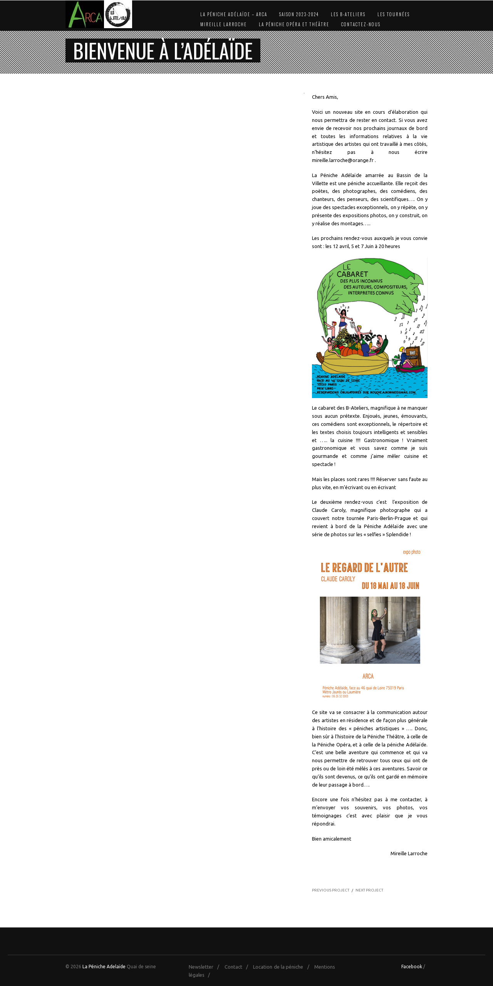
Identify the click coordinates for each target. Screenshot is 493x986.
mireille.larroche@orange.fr (343, 160)
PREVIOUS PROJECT (330, 890)
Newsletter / (206, 966)
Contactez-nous (361, 24)
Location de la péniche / (283, 966)
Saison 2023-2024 (299, 14)
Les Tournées (393, 14)
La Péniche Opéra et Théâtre (294, 24)
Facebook (411, 966)
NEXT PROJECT (369, 890)
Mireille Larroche (223, 24)
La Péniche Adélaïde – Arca (233, 14)
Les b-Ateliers (348, 14)
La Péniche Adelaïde (104, 966)
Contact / (238, 966)
